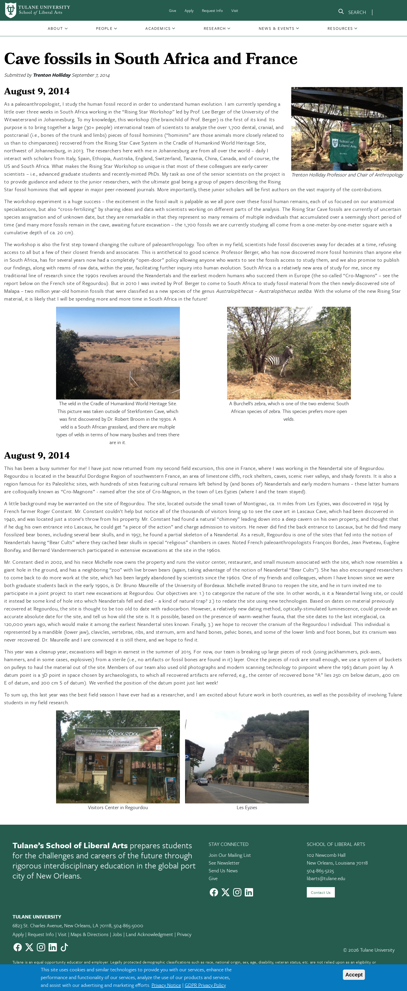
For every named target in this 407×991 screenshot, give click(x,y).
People (104, 28)
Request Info (212, 10)
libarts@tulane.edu (326, 878)
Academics (158, 28)
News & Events (277, 28)
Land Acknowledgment (149, 934)
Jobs (117, 934)
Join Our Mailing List (230, 854)
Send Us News (223, 870)
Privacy (184, 934)
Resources (340, 28)
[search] (352, 12)
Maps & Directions (89, 934)
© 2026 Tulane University (369, 949)
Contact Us (321, 892)
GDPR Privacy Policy (205, 984)
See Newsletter (224, 862)
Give (172, 10)
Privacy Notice (166, 984)
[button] (56, 28)
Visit (234, 10)
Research (215, 28)
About (55, 28)
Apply (189, 10)
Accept (354, 975)
